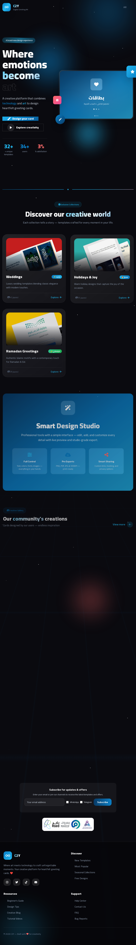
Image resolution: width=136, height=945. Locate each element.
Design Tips (13, 906)
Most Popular (81, 866)
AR (124, 7)
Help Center (80, 900)
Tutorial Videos (14, 918)
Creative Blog (14, 912)
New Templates (83, 860)
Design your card (20, 119)
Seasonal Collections (85, 872)
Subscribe (102, 802)
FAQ (77, 912)
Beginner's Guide (15, 900)
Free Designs (81, 878)
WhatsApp (72, 802)
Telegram (86, 802)
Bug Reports (81, 918)
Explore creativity (23, 127)
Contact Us (80, 906)
